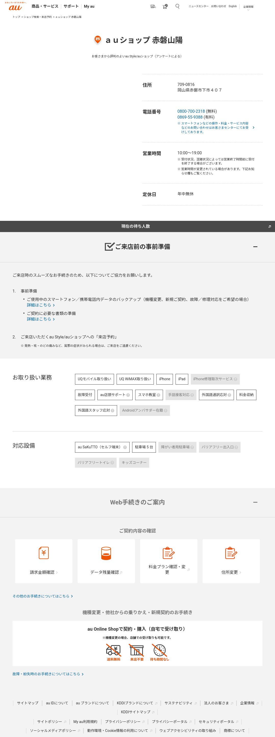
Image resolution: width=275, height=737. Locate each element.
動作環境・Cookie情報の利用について (117, 731)
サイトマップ (27, 703)
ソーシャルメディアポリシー (53, 731)
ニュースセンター (199, 6)
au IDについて (57, 703)
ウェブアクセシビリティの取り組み (187, 731)
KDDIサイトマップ (136, 712)
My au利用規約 (85, 722)
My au (89, 6)
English (233, 6)
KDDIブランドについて (135, 703)
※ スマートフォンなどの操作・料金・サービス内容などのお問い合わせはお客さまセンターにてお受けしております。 (214, 128)
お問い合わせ (218, 6)
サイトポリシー (49, 722)
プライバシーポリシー (123, 722)
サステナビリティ (179, 703)
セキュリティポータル (216, 722)
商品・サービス (45, 6)
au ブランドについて (92, 703)
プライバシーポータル (170, 722)
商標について (234, 731)
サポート (71, 6)
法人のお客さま (216, 703)
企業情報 (248, 6)
